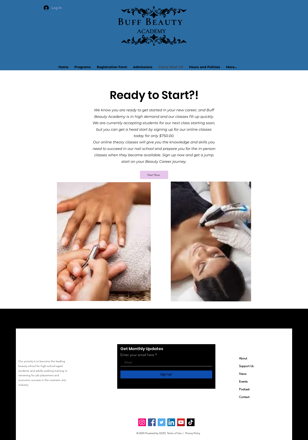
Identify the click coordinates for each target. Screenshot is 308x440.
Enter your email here (137, 355)
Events (243, 381)
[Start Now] (154, 175)
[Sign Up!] (166, 374)
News (242, 374)
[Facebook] (152, 422)
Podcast (244, 389)
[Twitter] (161, 422)
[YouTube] (181, 422)
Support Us (246, 366)
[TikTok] (191, 422)
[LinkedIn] (171, 422)
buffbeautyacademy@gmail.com (48, 393)
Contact (244, 397)
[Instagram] (142, 422)
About (243, 358)
